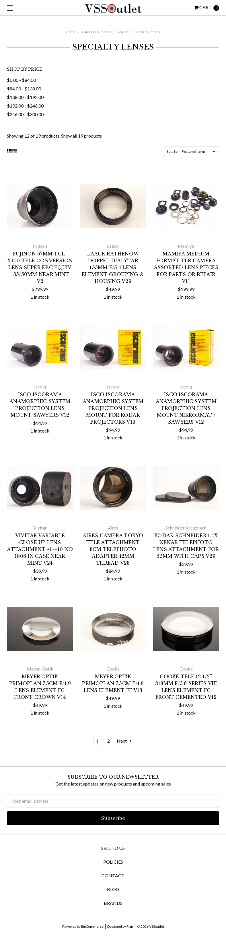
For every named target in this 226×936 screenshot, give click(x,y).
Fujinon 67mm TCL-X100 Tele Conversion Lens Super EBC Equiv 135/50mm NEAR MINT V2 (40, 267)
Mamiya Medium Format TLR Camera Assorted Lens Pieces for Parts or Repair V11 (186, 267)
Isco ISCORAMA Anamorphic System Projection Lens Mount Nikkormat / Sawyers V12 (186, 408)
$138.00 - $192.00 (25, 97)
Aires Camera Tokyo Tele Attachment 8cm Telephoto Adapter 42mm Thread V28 (113, 549)
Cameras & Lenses (96, 32)
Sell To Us (113, 848)
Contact (113, 875)
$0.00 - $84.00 (21, 80)
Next (124, 741)
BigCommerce (92, 926)
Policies (113, 861)
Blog (113, 889)
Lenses (122, 32)
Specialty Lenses (147, 32)
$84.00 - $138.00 (24, 88)
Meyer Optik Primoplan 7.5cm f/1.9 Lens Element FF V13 (113, 683)
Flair (129, 926)
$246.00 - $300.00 (25, 114)
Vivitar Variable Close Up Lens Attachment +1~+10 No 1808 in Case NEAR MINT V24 (40, 549)
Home (71, 32)
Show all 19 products (81, 135)
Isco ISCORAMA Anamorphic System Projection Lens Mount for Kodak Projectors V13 (113, 408)
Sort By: (172, 151)
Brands (113, 903)
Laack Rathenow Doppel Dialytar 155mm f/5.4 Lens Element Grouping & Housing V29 (113, 267)
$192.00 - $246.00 (25, 105)
